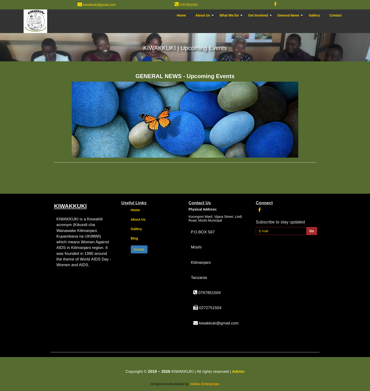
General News (288, 15)
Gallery (314, 15)
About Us (202, 15)
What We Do (229, 15)
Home (181, 15)
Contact (335, 15)
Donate (139, 249)
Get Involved (258, 15)
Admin (238, 371)
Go (311, 231)
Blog (134, 238)
